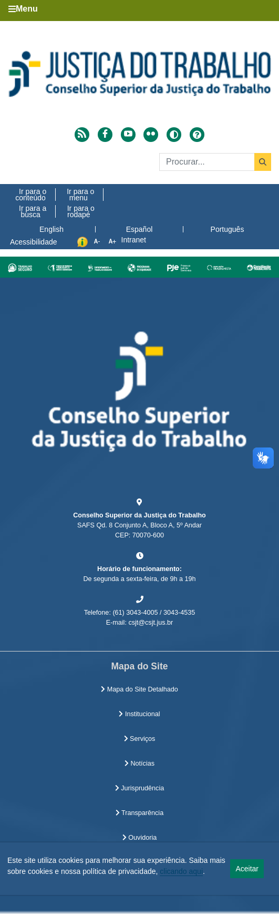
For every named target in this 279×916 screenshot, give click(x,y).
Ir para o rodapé (81, 211)
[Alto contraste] (174, 134)
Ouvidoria (139, 837)
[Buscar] (215, 162)
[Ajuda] (197, 134)
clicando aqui (181, 871)
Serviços (140, 738)
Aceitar (247, 868)
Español (139, 229)
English (51, 229)
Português (227, 229)
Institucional (139, 714)
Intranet (133, 240)
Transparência (139, 813)
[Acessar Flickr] (150, 134)
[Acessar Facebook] (105, 134)
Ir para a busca (32, 211)
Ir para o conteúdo (30, 194)
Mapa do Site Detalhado (139, 689)
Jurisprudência (139, 788)
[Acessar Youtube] (128, 134)
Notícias (139, 763)
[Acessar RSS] (82, 134)
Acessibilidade (33, 242)
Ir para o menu (80, 194)
